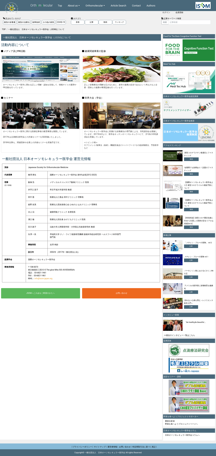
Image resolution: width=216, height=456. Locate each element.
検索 (165, 22)
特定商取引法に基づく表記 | (144, 447)
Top (60, 5)
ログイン (166, 12)
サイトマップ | (100, 447)
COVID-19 (61, 22)
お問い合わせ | (125, 447)
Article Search (118, 5)
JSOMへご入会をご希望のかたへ (40, 293)
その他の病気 (48, 22)
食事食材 (36, 22)
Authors (151, 5)
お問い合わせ (121, 293)
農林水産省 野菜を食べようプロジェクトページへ (181, 422)
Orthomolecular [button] (94, 5)
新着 (77, 22)
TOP (4, 29)
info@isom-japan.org (43, 278)
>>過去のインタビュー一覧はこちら (179, 335)
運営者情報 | (112, 447)
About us (73, 5)
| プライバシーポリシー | (82, 447)
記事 (91, 22)
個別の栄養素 (9, 22)
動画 (105, 22)
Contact (136, 5)
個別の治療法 (24, 22)
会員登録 (179, 12)
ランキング (119, 22)
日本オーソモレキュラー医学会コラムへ (182, 435)
